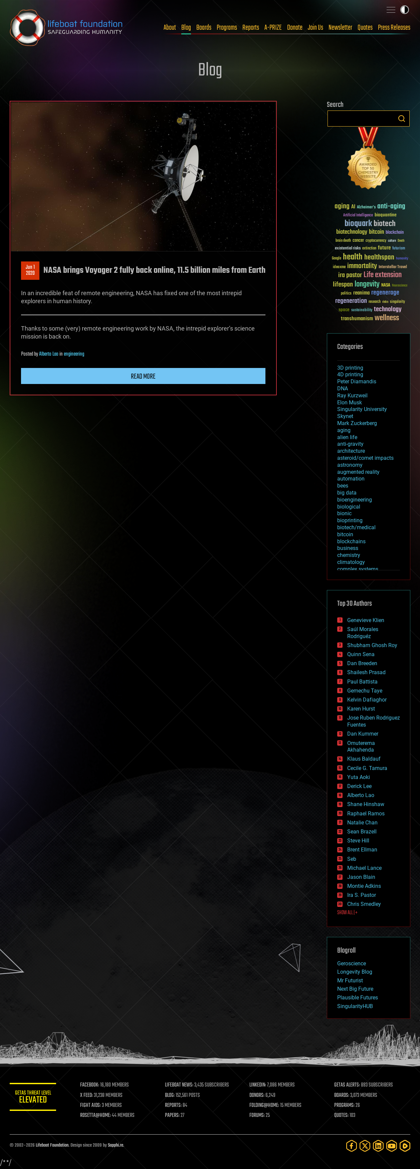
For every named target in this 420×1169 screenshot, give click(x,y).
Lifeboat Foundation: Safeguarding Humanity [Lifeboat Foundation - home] (66, 27)
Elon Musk (349, 402)
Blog (186, 28)
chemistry (348, 555)
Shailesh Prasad (366, 672)
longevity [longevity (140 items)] (367, 284)
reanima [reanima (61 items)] (361, 293)
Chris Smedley (364, 904)
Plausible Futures (357, 997)
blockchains (351, 541)
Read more (143, 376)
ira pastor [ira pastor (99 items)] (350, 275)
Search (402, 119)
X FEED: (86, 1095)
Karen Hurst (361, 709)
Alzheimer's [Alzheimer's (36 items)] (366, 207)
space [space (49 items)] (344, 310)
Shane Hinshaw (365, 804)
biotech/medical (356, 527)
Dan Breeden (362, 663)
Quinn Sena (361, 654)
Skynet (345, 416)
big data (347, 493)
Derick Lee (359, 786)
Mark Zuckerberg (357, 423)
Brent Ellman (362, 849)
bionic (344, 513)
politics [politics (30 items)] (346, 293)
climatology (351, 562)
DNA (342, 388)
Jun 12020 (30, 270)
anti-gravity (350, 444)
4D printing (350, 374)
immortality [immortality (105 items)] (362, 266)
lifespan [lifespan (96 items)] (343, 284)
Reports (250, 28)
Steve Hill (358, 840)
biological (348, 507)
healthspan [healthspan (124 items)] (379, 257)
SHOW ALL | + (347, 913)
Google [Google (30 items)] (336, 258)
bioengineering (354, 500)
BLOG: (170, 1095)
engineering (74, 354)
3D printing (350, 368)
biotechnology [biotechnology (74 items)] (351, 232)
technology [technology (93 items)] (388, 310)
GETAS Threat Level (33, 1098)
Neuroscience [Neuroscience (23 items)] (399, 286)
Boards (203, 28)
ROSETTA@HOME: (95, 1115)
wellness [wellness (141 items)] (387, 318)
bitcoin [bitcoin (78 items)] (376, 232)
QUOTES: (341, 1115)
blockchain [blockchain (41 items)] (395, 232)
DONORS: (257, 1095)
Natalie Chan (362, 822)
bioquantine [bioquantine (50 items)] (386, 215)
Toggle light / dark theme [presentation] (404, 9)
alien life (347, 437)
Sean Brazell (362, 831)
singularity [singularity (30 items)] (397, 302)
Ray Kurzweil (352, 395)
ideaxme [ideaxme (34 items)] (339, 267)
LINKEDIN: (258, 1085)
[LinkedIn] (378, 1146)
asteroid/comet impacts (365, 458)
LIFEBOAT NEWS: (179, 1085)
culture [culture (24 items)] (392, 241)
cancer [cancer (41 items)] (358, 240)
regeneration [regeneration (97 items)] (351, 301)
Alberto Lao (48, 354)
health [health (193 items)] (353, 257)
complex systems (357, 569)
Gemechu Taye (364, 691)
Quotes (365, 28)
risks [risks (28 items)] (385, 302)
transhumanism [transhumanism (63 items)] (357, 319)
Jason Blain (361, 877)
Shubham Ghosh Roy (372, 645)
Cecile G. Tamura (367, 768)
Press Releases (394, 28)
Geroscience (351, 963)
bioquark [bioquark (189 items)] (358, 224)
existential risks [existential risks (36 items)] (348, 248)
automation (351, 478)
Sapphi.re (115, 1145)
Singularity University (362, 409)
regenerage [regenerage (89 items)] (385, 293)
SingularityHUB (355, 1006)
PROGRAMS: (344, 1105)
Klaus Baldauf (364, 759)
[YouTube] (391, 1146)
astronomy (350, 465)
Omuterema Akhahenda (361, 746)
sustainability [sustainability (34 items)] (361, 310)
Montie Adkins (364, 886)
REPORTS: (173, 1105)
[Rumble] (405, 1146)
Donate (294, 28)
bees (342, 485)
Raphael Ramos (366, 813)
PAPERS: (172, 1115)
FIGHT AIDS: (90, 1105)
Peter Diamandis (356, 381)
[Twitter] (365, 1146)
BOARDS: (341, 1095)
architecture (351, 451)
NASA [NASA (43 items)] (385, 285)
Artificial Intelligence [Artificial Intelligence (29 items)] (358, 215)
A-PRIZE (273, 28)
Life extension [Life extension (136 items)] (383, 275)
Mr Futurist (350, 980)
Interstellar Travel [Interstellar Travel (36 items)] (393, 267)
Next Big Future (355, 989)
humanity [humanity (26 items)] (402, 259)
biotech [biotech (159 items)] (385, 223)
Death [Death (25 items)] (401, 241)
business (347, 548)
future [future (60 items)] (384, 248)
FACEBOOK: (89, 1085)
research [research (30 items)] (375, 302)
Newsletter (340, 28)
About (170, 28)
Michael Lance (364, 868)
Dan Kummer (362, 734)
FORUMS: (257, 1115)
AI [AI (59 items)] (353, 207)
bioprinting (350, 520)
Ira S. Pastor (361, 895)
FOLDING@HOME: (264, 1105)
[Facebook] (351, 1146)
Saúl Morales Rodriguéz (362, 632)
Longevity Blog (354, 972)
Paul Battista (362, 681)
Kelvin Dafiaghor (367, 700)
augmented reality (358, 472)
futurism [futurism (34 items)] (398, 248)
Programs (227, 28)
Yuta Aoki (358, 777)
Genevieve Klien (365, 620)
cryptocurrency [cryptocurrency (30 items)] (376, 241)
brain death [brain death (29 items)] (343, 241)
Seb (351, 859)
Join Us (315, 28)
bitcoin (345, 534)
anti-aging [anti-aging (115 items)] (391, 206)
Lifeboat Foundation (52, 1145)
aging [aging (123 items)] (342, 206)
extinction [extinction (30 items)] (369, 248)
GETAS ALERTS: (347, 1085)
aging (344, 430)
